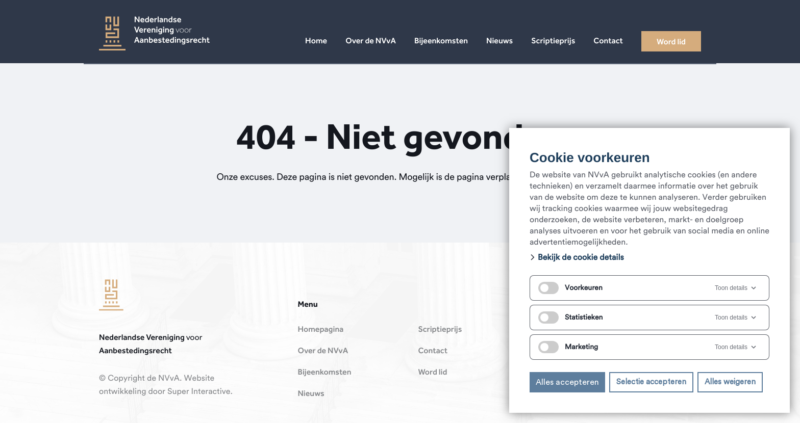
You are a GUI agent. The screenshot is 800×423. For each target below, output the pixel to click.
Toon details (736, 288)
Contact (432, 351)
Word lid (432, 372)
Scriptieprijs (440, 330)
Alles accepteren (567, 382)
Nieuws (310, 394)
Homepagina (320, 330)
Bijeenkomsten (324, 372)
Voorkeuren (570, 288)
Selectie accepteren (651, 382)
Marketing (568, 347)
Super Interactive (199, 392)
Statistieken (570, 317)
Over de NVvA (322, 351)
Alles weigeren (730, 382)
